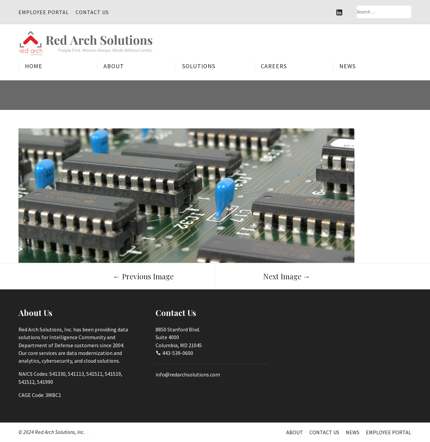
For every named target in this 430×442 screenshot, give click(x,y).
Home (33, 66)
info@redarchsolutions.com (188, 374)
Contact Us (92, 12)
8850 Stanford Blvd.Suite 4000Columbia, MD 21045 (179, 337)
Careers (274, 66)
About (113, 66)
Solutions (198, 66)
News (347, 66)
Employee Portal (43, 12)
